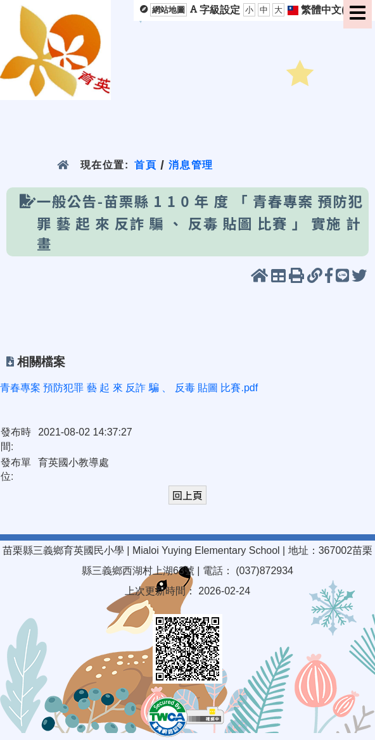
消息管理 (191, 165)
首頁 (145, 165)
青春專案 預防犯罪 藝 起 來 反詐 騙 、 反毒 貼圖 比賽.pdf (129, 387)
